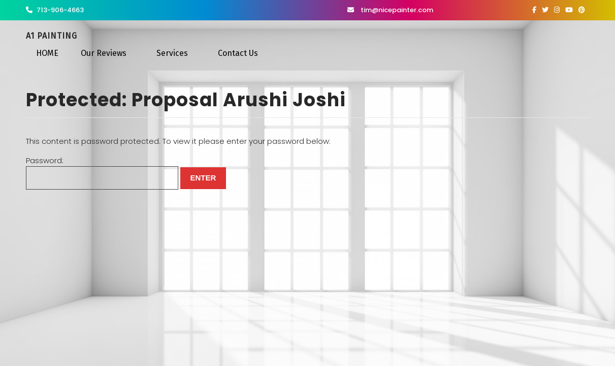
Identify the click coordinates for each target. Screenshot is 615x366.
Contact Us (238, 53)
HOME (47, 53)
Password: (102, 172)
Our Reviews (103, 53)
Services (172, 53)
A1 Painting (51, 36)
